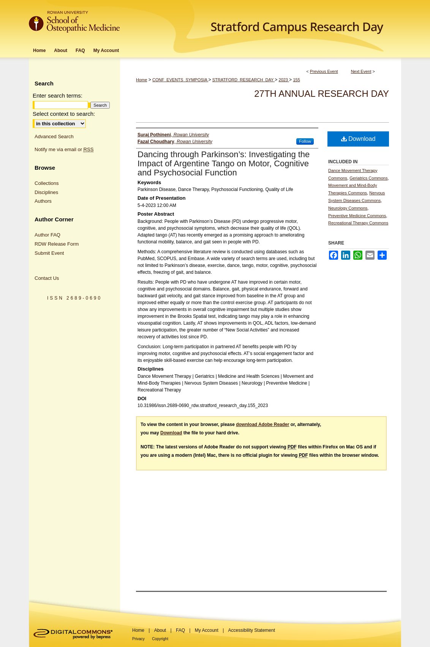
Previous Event (324, 71)
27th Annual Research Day (321, 93)
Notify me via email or (64, 150)
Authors (43, 201)
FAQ (180, 630)
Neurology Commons (347, 208)
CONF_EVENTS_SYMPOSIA (180, 79)
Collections (47, 183)
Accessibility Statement (251, 630)
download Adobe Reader (262, 424)
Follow (305, 141)
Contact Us (47, 278)
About (160, 630)
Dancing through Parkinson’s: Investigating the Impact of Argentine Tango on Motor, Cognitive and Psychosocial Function (224, 163)
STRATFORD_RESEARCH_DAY (243, 79)
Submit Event (49, 253)
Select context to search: (64, 113)
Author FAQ (47, 235)
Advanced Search (54, 136)
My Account (206, 630)
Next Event (361, 71)
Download (358, 139)
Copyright (160, 639)
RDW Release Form (57, 244)
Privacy (138, 639)
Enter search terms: (57, 95)
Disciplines (46, 192)
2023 (284, 79)
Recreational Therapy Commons (358, 223)
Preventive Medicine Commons (357, 215)
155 (296, 79)
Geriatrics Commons (368, 178)
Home (141, 79)
